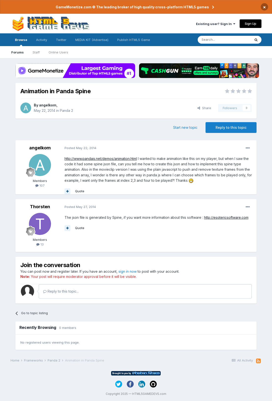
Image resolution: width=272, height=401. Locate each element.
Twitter (61, 40)
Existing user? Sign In (215, 24)
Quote (79, 191)
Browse (21, 42)
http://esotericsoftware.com (226, 217)
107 (40, 185)
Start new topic (185, 127)
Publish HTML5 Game (133, 40)
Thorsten (40, 206)
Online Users (58, 52)
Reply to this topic (231, 127)
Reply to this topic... (61, 291)
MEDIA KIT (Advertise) (91, 40)
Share (204, 108)
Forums (17, 52)
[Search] (224, 40)
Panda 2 (66, 110)
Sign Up (250, 24)
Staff (36, 52)
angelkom (47, 105)
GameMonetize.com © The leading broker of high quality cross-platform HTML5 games (132, 7)
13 (40, 244)
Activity (41, 40)
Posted (80, 148)
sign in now (127, 271)
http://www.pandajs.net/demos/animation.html (101, 158)
